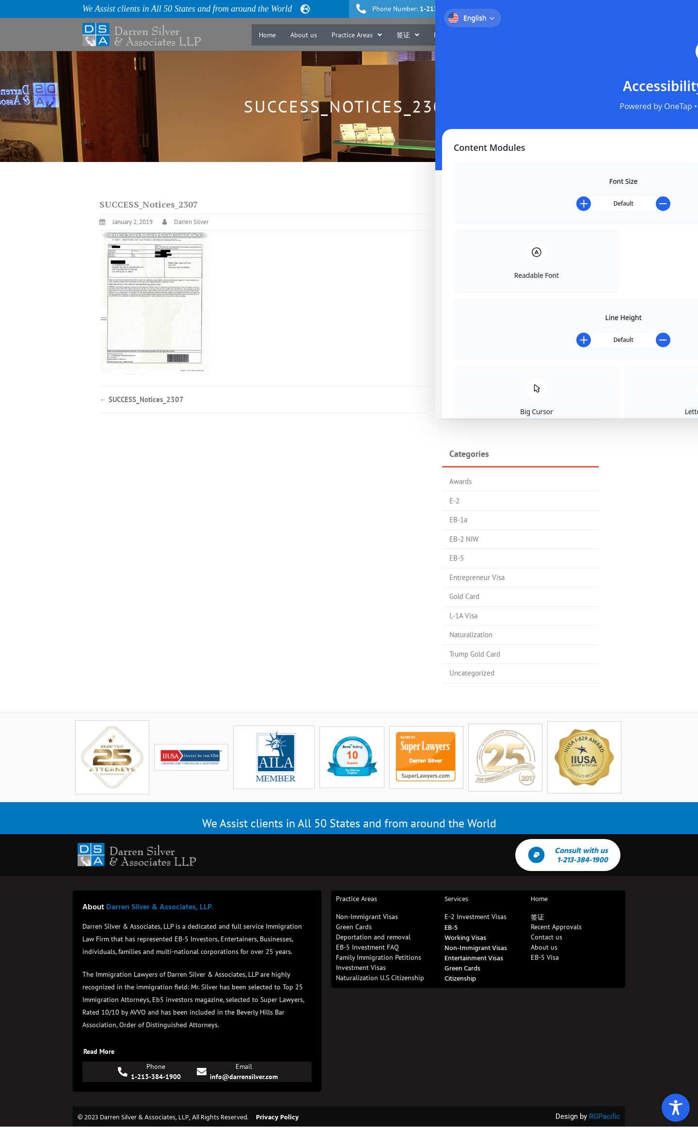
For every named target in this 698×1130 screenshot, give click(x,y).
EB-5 (456, 558)
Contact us (595, 35)
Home (267, 35)
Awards (460, 481)
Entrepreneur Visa (477, 577)
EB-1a (458, 519)
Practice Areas (357, 35)
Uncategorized (471, 673)
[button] (356, 35)
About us (303, 35)
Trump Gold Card (474, 654)
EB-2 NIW (463, 539)
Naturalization (470, 634)
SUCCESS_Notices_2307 (141, 399)
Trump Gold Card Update (486, 350)
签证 (408, 35)
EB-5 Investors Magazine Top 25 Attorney (512, 311)
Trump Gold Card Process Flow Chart (504, 330)
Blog (558, 35)
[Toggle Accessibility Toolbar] (676, 1108)
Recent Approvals (511, 35)
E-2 (454, 500)
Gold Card (464, 596)
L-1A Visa (463, 615)
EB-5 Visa (452, 35)
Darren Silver (191, 222)
